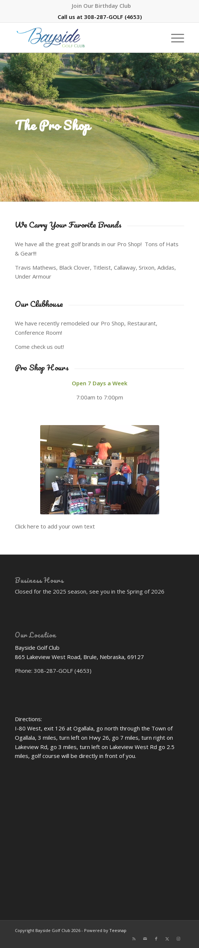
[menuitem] (101, 5)
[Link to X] (167, 938)
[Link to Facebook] (156, 938)
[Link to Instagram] (178, 938)
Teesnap (117, 930)
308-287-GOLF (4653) (113, 16)
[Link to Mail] (145, 938)
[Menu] (174, 37)
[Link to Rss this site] (133, 938)
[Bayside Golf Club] (82, 37)
